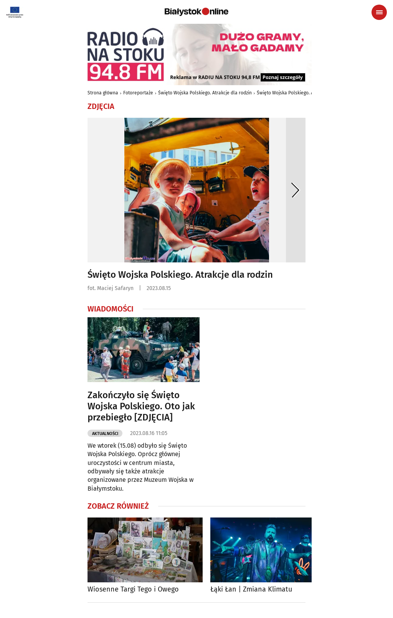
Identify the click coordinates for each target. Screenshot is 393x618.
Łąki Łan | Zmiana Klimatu (251, 589)
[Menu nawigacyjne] (379, 12)
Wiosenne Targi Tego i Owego (133, 589)
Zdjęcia (101, 106)
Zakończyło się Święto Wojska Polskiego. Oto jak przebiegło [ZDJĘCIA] (141, 406)
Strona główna (103, 93)
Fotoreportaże (138, 93)
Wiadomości (111, 309)
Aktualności (105, 433)
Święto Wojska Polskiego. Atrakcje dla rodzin (205, 93)
